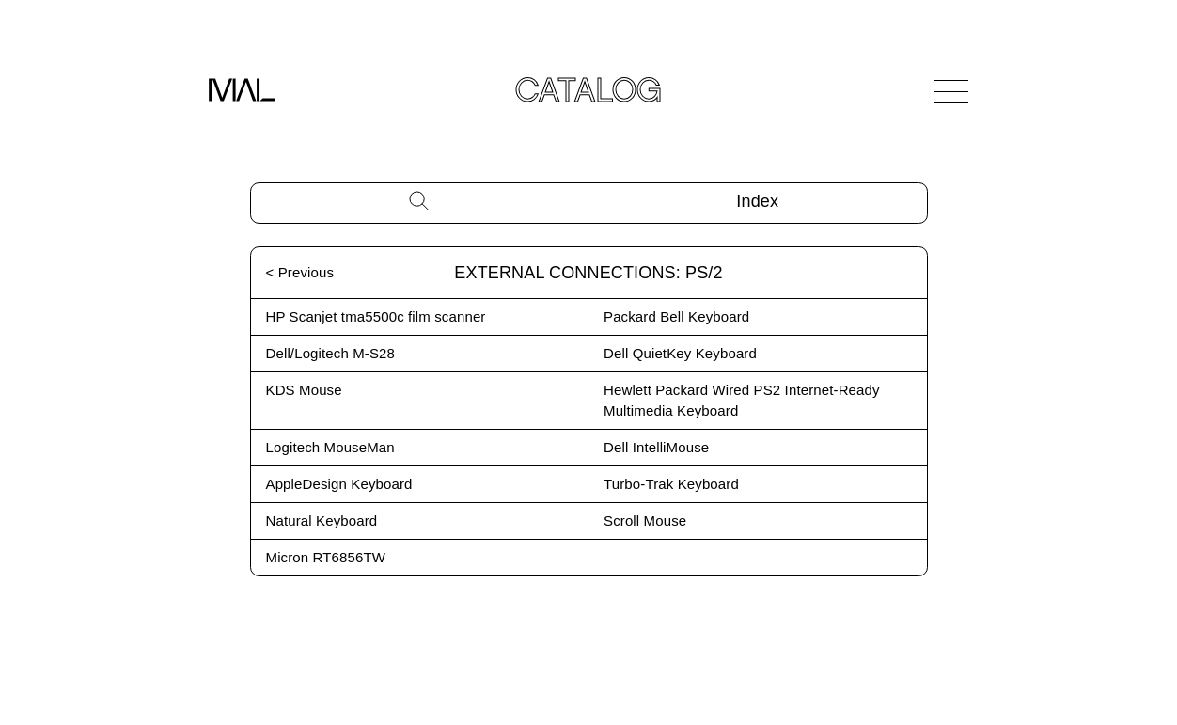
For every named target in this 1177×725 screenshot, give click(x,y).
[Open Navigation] (951, 91)
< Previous (300, 272)
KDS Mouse (304, 390)
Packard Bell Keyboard (676, 316)
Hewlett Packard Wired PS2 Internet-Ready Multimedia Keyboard (742, 400)
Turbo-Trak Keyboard (671, 484)
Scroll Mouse (645, 520)
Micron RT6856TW (326, 557)
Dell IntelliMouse (656, 447)
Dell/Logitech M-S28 (331, 353)
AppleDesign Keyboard (339, 484)
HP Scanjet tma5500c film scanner (376, 316)
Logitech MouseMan (330, 447)
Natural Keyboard (322, 520)
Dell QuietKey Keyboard (680, 353)
